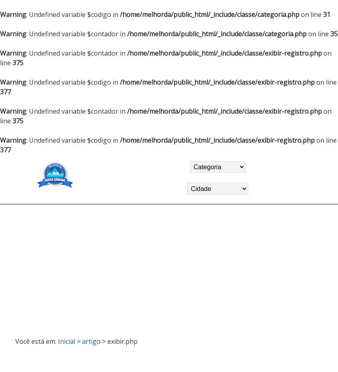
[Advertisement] (169, 267)
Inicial (66, 341)
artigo (91, 341)
